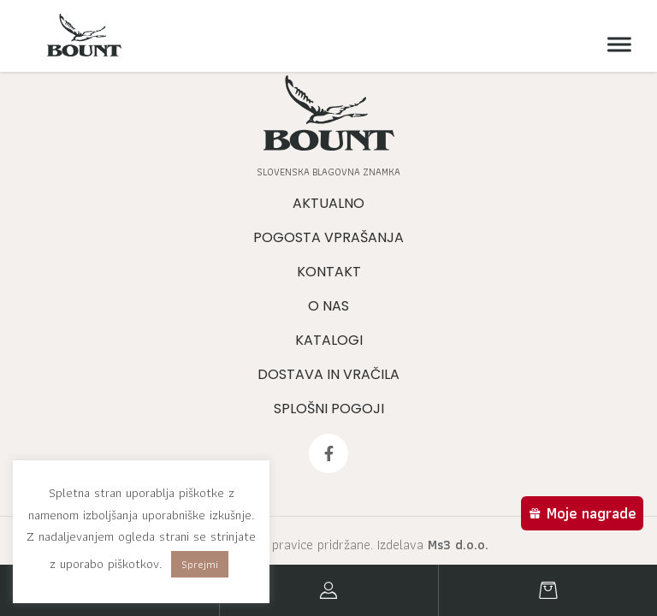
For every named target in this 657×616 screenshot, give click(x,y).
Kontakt (329, 271)
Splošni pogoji (329, 408)
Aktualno (328, 203)
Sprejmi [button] (199, 564)
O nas (328, 306)
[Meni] (615, 45)
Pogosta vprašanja (328, 237)
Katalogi (329, 340)
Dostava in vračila (328, 374)
